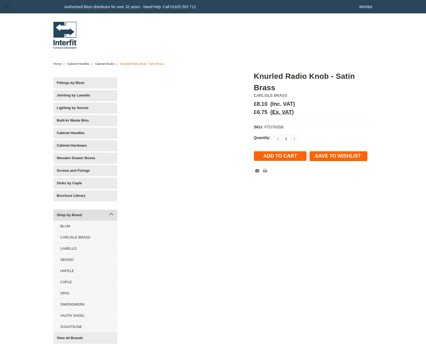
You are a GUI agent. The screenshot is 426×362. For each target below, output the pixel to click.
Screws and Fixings (73, 170)
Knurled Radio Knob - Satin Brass (142, 64)
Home (57, 64)
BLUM (65, 226)
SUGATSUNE (71, 327)
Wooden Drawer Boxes (76, 158)
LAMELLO (68, 248)
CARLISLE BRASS (75, 237)
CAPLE (66, 282)
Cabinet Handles (78, 64)
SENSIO (67, 260)
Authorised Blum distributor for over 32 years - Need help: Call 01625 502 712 (130, 7)
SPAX (65, 293)
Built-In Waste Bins (73, 120)
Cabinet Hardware (72, 145)
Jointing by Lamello (73, 95)
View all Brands (70, 338)
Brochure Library (71, 196)
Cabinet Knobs (105, 64)
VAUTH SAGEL (72, 315)
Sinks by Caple (69, 183)
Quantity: (262, 137)
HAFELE (67, 271)
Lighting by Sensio (72, 108)
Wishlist (365, 7)
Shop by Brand (69, 215)
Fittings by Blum (71, 83)
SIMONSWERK (72, 304)
